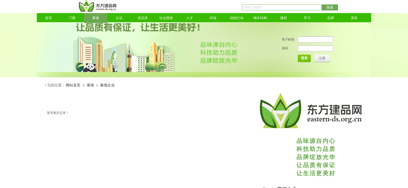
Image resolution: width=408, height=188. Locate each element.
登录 (304, 58)
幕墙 (95, 18)
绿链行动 (236, 18)
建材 (283, 18)
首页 (48, 18)
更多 (354, 18)
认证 (119, 18)
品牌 (330, 18)
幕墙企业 (107, 85)
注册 (322, 58)
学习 (307, 18)
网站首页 (73, 85)
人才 (189, 18)
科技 (213, 18)
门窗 (72, 18)
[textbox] (282, 7)
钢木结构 (260, 18)
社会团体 (166, 18)
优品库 (143, 18)
